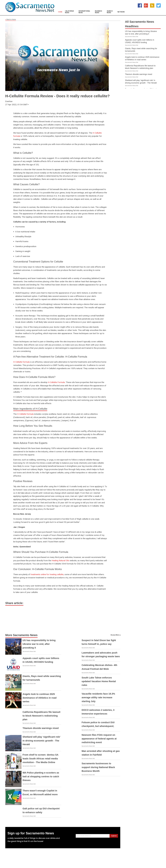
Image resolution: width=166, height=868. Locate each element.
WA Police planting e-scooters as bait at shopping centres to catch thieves (41, 776)
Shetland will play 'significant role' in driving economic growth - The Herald (41, 740)
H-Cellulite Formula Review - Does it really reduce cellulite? (57, 96)
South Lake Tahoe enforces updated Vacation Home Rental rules (99, 681)
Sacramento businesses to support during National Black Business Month (98, 767)
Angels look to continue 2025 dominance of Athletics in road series (40, 698)
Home (60, 12)
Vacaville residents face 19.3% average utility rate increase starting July (98, 697)
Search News (110, 11)
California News (69, 11)
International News (84, 11)
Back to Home (10, 19)
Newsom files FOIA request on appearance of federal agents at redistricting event (99, 739)
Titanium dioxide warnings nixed (41, 728)
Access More (115, 635)
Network (121, 12)
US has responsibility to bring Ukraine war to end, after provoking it (39, 644)
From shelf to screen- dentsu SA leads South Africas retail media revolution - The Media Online (40, 758)
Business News (98, 11)
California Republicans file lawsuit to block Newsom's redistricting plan (41, 716)
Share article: (14, 603)
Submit (113, 836)
